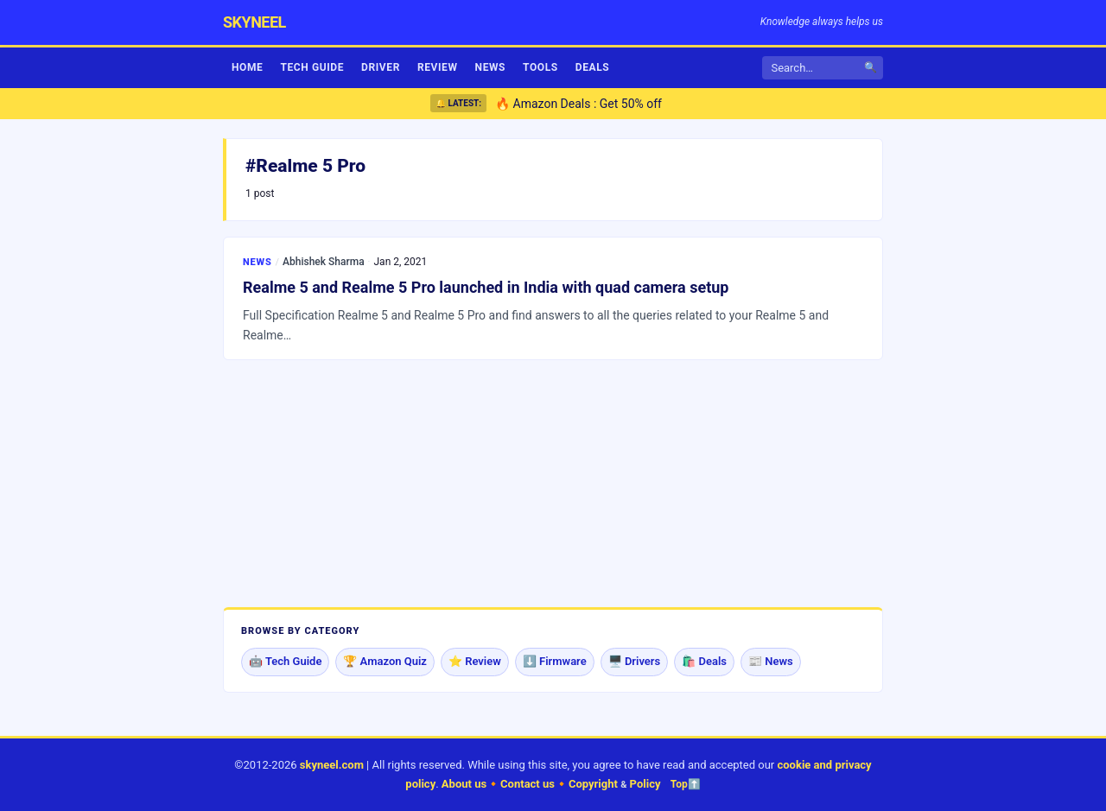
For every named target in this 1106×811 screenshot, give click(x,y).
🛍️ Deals (704, 661)
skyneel (254, 22)
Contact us (527, 783)
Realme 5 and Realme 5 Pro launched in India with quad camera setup (486, 287)
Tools (540, 67)
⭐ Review (474, 661)
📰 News (770, 661)
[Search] (820, 67)
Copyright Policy (615, 783)
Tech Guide (312, 67)
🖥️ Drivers (634, 661)
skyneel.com (332, 764)
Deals (592, 67)
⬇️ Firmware (555, 661)
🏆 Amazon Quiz (385, 661)
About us (464, 783)
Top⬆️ (686, 784)
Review (437, 67)
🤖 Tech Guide (285, 661)
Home (247, 67)
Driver (380, 67)
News (490, 67)
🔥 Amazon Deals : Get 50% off (578, 104)
